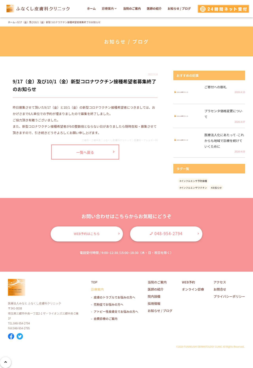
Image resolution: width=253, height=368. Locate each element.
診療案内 (109, 8)
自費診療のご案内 (105, 319)
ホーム (91, 8)
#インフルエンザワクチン (193, 187)
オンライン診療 (193, 289)
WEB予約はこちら (87, 233)
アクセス (219, 282)
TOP (94, 282)
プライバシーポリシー (229, 296)
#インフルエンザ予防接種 (193, 181)
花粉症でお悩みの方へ (108, 304)
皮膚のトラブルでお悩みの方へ (114, 297)
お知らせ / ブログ (179, 8)
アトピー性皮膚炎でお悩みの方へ (116, 311)
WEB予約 (188, 282)
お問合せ (219, 289)
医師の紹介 (154, 8)
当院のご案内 (132, 8)
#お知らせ (216, 187)
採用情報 (154, 303)
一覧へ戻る (85, 152)
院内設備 (154, 296)
